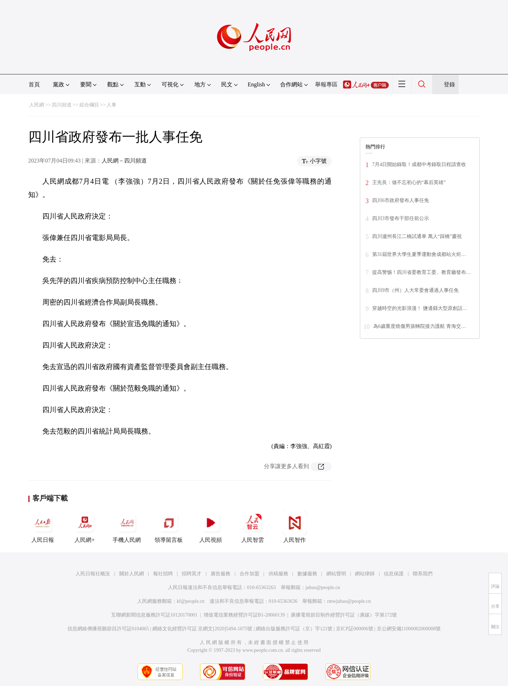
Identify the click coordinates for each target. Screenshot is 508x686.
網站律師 (365, 573)
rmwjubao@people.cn (349, 601)
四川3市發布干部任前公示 (400, 218)
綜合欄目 (89, 105)
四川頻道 (62, 105)
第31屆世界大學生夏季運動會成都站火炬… (419, 254)
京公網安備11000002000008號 (409, 628)
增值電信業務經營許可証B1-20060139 (244, 615)
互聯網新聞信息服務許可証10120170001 (154, 615)
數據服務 (307, 573)
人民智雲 (252, 526)
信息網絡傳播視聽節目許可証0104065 (108, 628)
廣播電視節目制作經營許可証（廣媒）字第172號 (344, 615)
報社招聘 (163, 573)
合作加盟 (249, 573)
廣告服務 (220, 573)
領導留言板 (169, 526)
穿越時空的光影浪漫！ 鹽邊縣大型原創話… (419, 308)
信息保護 (394, 573)
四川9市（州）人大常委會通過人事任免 (415, 290)
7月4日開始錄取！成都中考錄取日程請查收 (419, 164)
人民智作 (294, 526)
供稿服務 (278, 573)
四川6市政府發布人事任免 (400, 200)
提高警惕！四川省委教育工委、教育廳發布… (421, 272)
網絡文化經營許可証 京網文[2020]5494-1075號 (202, 628)
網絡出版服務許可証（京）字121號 (294, 628)
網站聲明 (336, 573)
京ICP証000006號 (354, 628)
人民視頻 (210, 526)
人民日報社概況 (92, 573)
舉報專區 (326, 84)
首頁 (34, 84)
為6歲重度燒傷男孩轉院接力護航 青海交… (419, 326)
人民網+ (84, 526)
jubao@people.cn (323, 587)
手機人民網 (127, 526)
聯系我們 (423, 573)
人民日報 (42, 526)
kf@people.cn (191, 601)
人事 (111, 105)
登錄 (449, 84)
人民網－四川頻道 (124, 161)
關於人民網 (131, 573)
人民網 (36, 105)
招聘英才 (191, 573)
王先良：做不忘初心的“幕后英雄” (409, 182)
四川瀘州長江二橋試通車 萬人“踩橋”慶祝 (417, 236)
